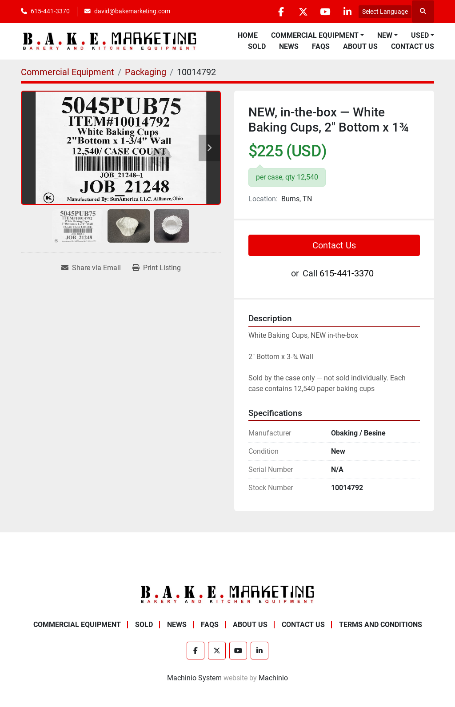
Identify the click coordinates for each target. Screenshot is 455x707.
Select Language (385, 11)
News (289, 46)
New (384, 35)
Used (420, 35)
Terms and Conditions (380, 624)
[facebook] (279, 11)
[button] (317, 35)
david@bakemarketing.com (132, 11)
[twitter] (302, 11)
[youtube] (324, 11)
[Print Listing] (157, 268)
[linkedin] (347, 11)
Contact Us (412, 46)
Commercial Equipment (315, 35)
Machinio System (194, 678)
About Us (360, 46)
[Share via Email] (91, 268)
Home (248, 35)
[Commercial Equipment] (67, 72)
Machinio (273, 678)
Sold (257, 46)
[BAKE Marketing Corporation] (227, 594)
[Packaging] (145, 72)
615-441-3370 (50, 11)
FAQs (321, 46)
